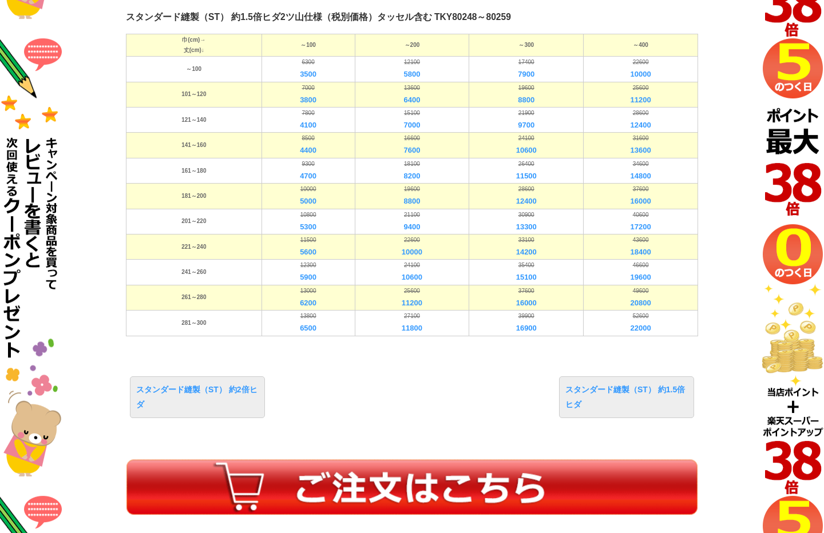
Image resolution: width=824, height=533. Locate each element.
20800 (641, 303)
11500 (526, 176)
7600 (411, 150)
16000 (641, 201)
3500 (308, 74)
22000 (641, 328)
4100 (308, 125)
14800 (641, 176)
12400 (641, 125)
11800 (412, 328)
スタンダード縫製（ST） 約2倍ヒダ (197, 396)
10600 (526, 150)
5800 (411, 74)
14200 (526, 252)
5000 (308, 201)
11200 (641, 100)
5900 (308, 277)
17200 (641, 226)
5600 (308, 252)
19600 (641, 277)
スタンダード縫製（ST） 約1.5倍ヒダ (625, 396)
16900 (526, 328)
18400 (641, 252)
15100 (526, 277)
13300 (526, 226)
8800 (526, 100)
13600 (641, 150)
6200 (308, 303)
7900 (526, 74)
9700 (526, 125)
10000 (641, 74)
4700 (308, 176)
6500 (308, 328)
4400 (308, 150)
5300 (308, 226)
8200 (411, 176)
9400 (411, 226)
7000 (411, 125)
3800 (308, 100)
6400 (411, 100)
